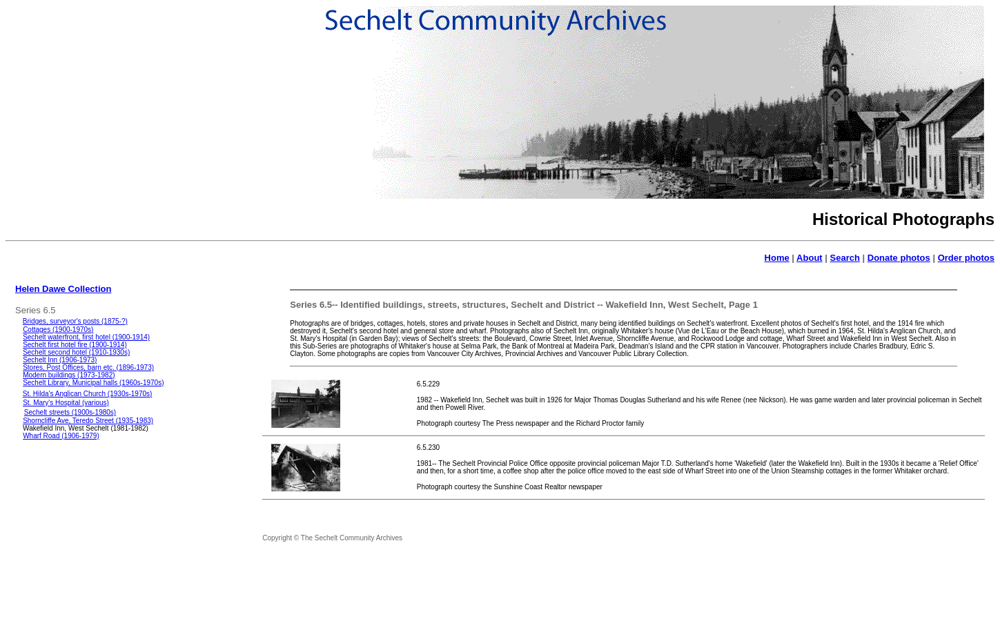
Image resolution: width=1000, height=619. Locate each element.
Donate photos (898, 258)
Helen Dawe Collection (63, 289)
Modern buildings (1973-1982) (69, 375)
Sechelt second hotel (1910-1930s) (76, 352)
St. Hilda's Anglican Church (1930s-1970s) (88, 393)
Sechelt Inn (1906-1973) (60, 360)
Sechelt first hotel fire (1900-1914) (75, 344)
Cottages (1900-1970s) (58, 329)
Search (845, 258)
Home (777, 258)
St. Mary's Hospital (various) (66, 402)
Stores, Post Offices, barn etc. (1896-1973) (88, 367)
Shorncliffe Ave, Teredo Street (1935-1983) (88, 420)
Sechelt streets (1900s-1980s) (70, 412)
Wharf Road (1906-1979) (61, 436)
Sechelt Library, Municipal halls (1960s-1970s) (93, 382)
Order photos (966, 258)
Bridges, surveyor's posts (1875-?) (75, 321)
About (809, 258)
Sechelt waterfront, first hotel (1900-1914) (86, 337)
